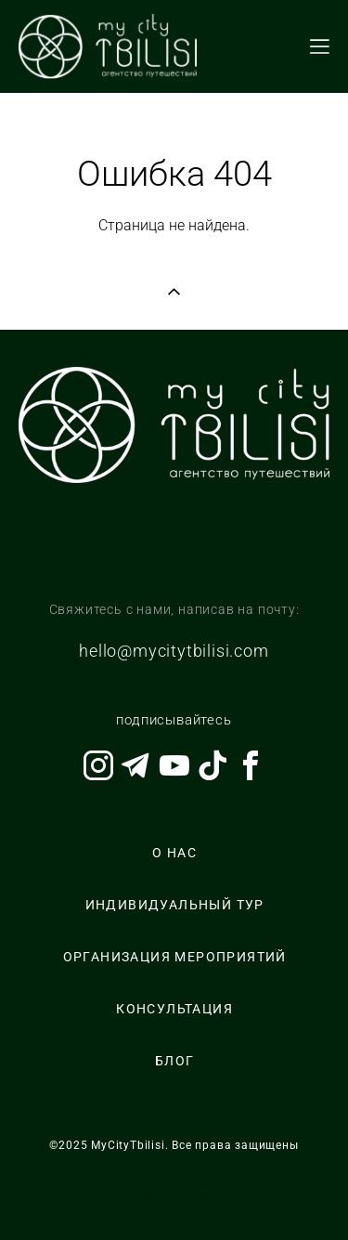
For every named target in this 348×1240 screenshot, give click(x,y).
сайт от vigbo (173, 1196)
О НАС (174, 852)
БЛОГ (175, 1060)
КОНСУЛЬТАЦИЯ (174, 1008)
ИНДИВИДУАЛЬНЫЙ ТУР (174, 904)
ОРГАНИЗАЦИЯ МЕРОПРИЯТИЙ (175, 956)
